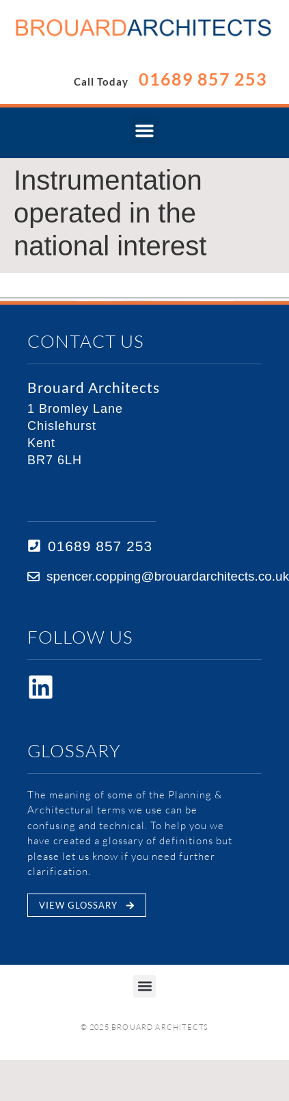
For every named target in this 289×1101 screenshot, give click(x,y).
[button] (145, 131)
